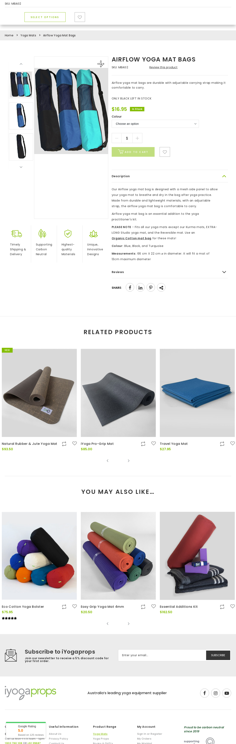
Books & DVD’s (130, 23)
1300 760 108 (219, 4)
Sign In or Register (149, 734)
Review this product (163, 67)
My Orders (144, 739)
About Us (55, 734)
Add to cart (133, 151)
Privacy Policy (58, 739)
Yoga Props (92, 23)
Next (21, 167)
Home (9, 35)
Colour (117, 117)
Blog (178, 23)
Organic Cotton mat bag (131, 238)
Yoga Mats (58, 23)
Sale (160, 23)
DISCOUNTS (191, 4)
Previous (21, 64)
